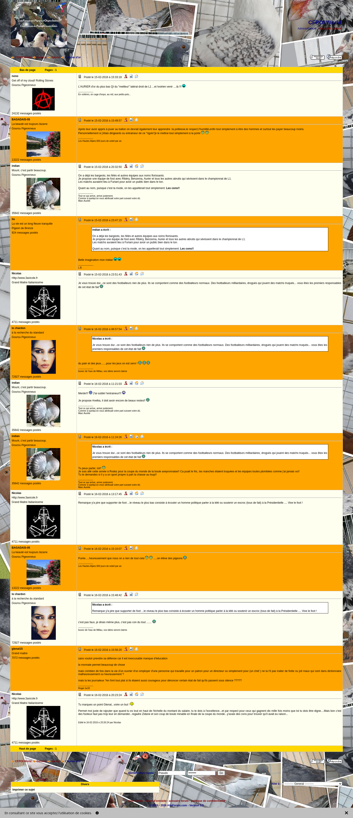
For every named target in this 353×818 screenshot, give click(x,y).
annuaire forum (178, 800)
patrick (337, 28)
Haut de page (27, 748)
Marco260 (325, 28)
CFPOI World (23, 57)
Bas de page (28, 70)
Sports (55, 57)
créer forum (135, 800)
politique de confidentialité (208, 800)
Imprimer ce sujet (23, 789)
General (41, 57)
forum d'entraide (155, 800)
